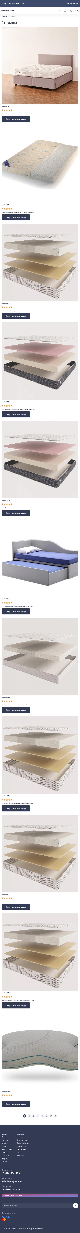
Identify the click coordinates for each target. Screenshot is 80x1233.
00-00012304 (6, 599)
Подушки (5, 1158)
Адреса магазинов (72, 4)
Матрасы (5, 1140)
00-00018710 (6, 402)
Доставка (20, 1137)
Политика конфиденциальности (32, 1228)
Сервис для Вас (22, 1149)
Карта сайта (21, 1155)
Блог (18, 1152)
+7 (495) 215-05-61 (12, 1173)
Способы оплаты (23, 1140)
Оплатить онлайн (23, 1143)
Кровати (4, 1152)
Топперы (4, 1143)
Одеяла (4, 1162)
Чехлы (4, 1146)
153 (50, 1116)
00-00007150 (6, 1091)
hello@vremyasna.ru (12, 1181)
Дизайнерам (21, 1146)
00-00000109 (6, 697)
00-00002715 (6, 205)
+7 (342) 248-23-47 (16, 3)
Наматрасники (7, 1149)
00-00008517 (6, 303)
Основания (6, 1155)
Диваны (4, 1137)
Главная (4, 16)
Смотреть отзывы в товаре (15, 119)
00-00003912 (6, 106)
